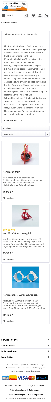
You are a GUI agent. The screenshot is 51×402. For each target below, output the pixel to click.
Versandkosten (12, 368)
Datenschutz (34, 390)
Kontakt (8, 385)
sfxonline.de (41, 398)
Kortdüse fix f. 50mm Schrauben (20, 295)
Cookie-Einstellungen (16, 394)
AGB (29, 394)
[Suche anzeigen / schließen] (26, 15)
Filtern (7, 128)
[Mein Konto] (40, 15)
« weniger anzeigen (13, 120)
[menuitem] (7, 15)
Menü (7, 15)
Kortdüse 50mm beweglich (17, 233)
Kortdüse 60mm (11, 171)
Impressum (38, 394)
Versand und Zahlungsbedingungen (29, 385)
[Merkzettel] (33, 15)
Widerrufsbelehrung (18, 390)
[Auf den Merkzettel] (8, 198)
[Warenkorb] (46, 15)
